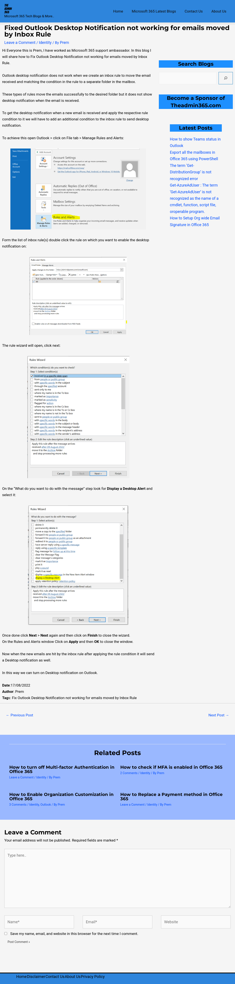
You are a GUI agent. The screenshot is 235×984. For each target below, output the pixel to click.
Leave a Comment (19, 42)
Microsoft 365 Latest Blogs (157, 11)
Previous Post (19, 714)
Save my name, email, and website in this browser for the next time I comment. (74, 930)
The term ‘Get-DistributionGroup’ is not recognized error (189, 169)
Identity (43, 42)
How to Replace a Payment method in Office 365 (171, 796)
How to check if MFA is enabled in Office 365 (171, 766)
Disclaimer (38, 972)
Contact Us (195, 11)
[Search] (226, 78)
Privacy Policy (101, 972)
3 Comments (18, 804)
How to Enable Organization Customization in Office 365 (61, 796)
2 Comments (129, 772)
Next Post (218, 714)
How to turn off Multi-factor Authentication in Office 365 (61, 769)
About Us (219, 11)
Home (123, 11)
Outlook (45, 804)
